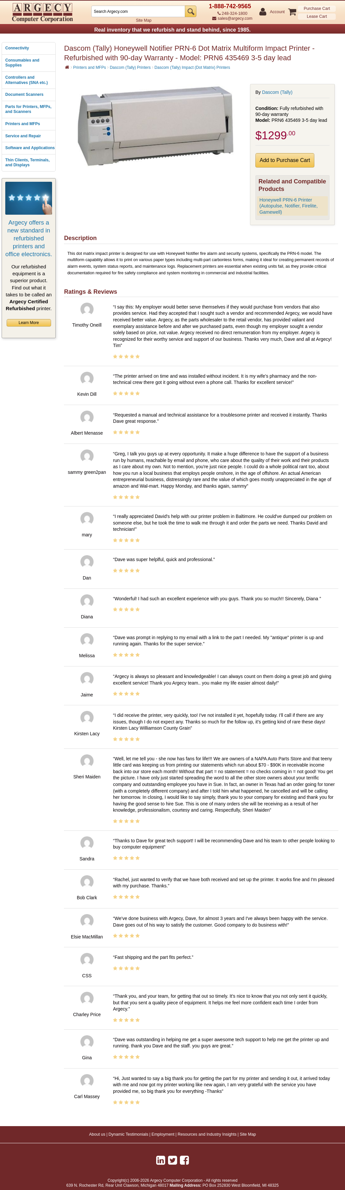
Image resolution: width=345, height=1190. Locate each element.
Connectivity (17, 48)
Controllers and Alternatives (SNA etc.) (26, 80)
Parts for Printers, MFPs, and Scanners (28, 109)
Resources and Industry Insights (207, 1134)
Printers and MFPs (22, 124)
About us (97, 1134)
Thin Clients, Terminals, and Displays (27, 163)
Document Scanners (24, 94)
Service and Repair (23, 136)
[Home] (67, 67)
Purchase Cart (317, 8)
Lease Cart (317, 16)
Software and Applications (30, 148)
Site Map (143, 20)
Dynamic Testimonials (128, 1134)
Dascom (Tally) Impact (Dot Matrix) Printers (192, 67)
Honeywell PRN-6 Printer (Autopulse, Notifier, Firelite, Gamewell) (288, 206)
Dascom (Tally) (277, 92)
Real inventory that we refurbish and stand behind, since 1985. (172, 30)
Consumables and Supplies (22, 63)
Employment (163, 1134)
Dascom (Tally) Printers (130, 67)
